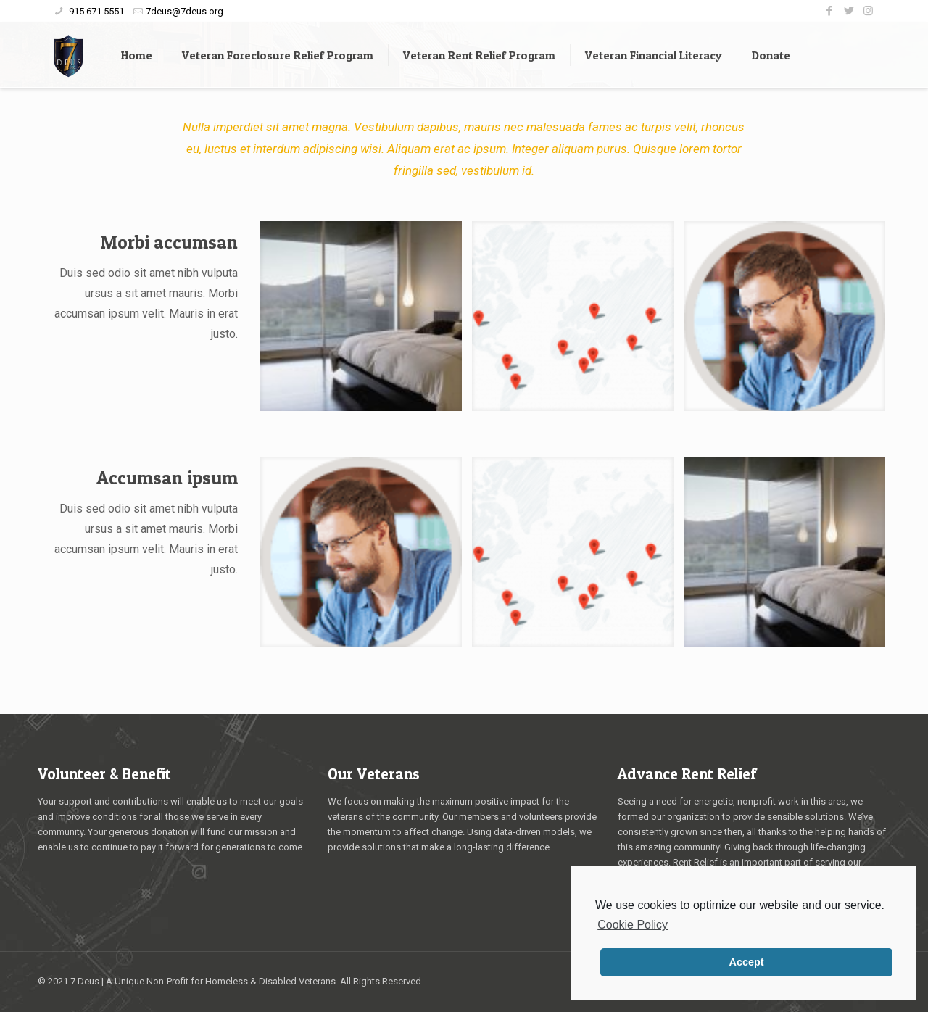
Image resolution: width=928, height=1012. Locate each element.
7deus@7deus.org (184, 11)
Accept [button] (746, 962)
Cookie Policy (632, 924)
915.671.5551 (95, 11)
